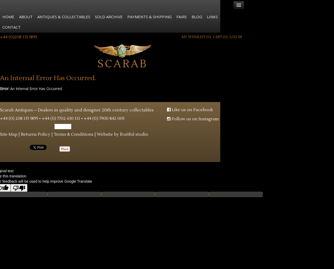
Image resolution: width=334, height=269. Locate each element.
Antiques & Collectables (63, 16)
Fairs (181, 16)
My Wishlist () (196, 37)
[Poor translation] (19, 188)
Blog (197, 16)
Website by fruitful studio (122, 134)
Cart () (220, 37)
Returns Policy (35, 134)
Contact (11, 27)
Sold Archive (109, 16)
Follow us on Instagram (193, 119)
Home (8, 16)
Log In (236, 37)
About (26, 16)
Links (212, 16)
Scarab (122, 56)
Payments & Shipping (149, 16)
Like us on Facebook (190, 109)
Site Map (8, 134)
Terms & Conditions (73, 134)
